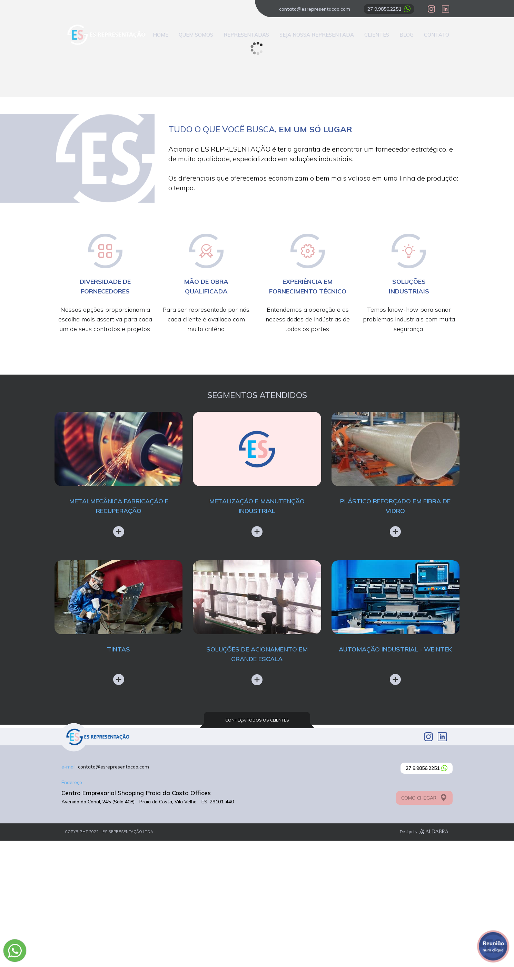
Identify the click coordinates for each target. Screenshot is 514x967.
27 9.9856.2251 (389, 9)
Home (160, 34)
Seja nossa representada (316, 34)
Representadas (246, 34)
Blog (406, 34)
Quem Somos (196, 34)
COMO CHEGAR (424, 924)
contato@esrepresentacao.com (314, 9)
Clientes (376, 34)
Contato (436, 34)
